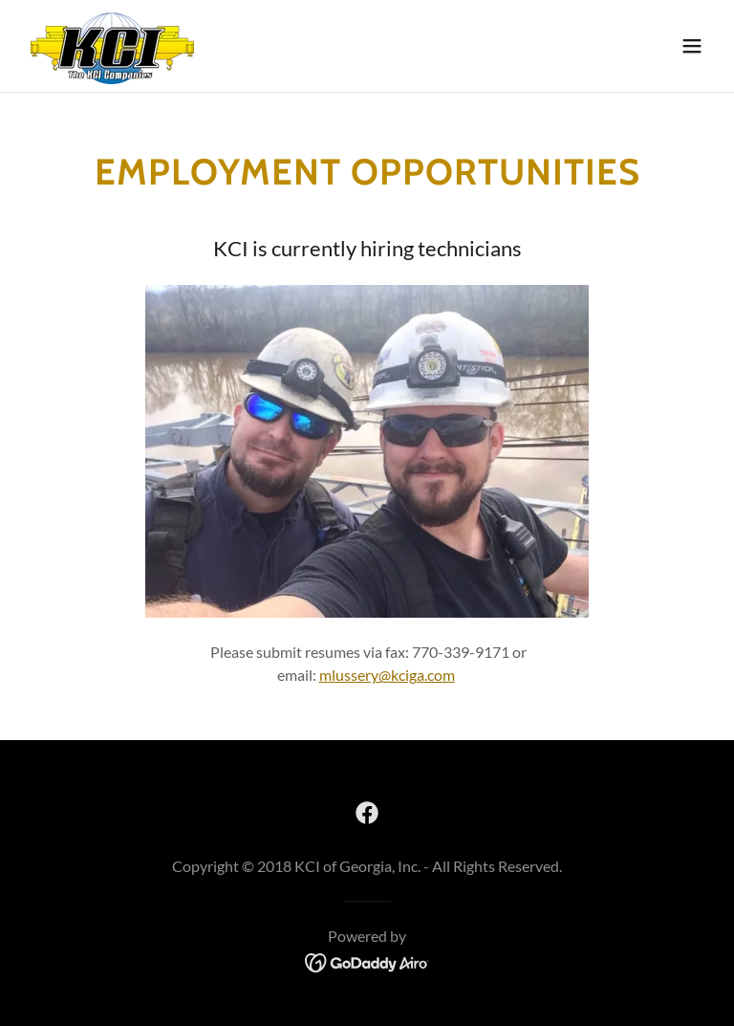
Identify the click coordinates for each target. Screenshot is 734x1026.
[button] (692, 46)
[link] (112, 46)
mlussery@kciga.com (387, 675)
